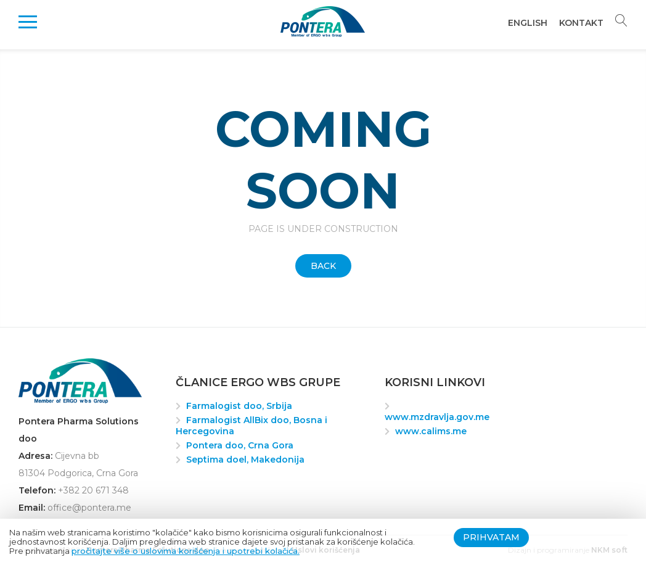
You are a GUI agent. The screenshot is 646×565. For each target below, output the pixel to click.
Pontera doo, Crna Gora (239, 445)
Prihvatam (491, 537)
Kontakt (581, 22)
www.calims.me (431, 431)
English (527, 22)
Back (323, 265)
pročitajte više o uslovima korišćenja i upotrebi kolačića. (186, 551)
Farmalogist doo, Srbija (239, 405)
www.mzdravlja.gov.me (437, 417)
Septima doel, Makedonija (245, 459)
